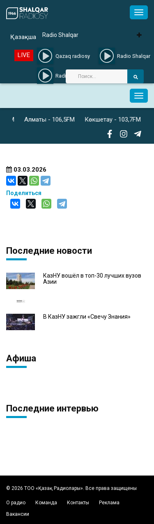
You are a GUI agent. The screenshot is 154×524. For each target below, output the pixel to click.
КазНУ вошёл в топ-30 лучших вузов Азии (92, 279)
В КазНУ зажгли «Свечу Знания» (87, 317)
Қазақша (23, 37)
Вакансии (17, 514)
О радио (15, 503)
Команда (46, 503)
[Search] (96, 76)
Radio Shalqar (60, 35)
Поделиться (23, 193)
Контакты (78, 503)
